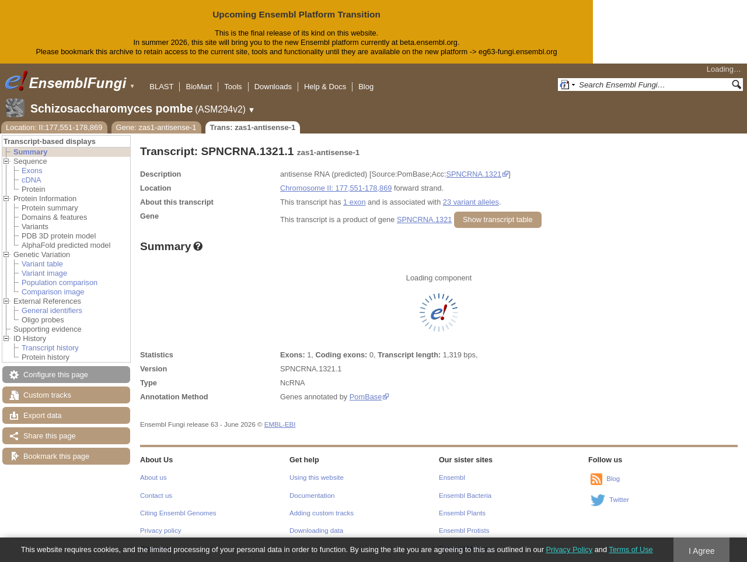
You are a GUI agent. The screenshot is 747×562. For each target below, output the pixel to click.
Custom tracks (47, 395)
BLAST (161, 86)
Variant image (44, 273)
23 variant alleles (471, 202)
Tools (233, 86)
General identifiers (52, 310)
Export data (42, 415)
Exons (32, 170)
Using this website (316, 477)
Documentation (311, 495)
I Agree (702, 551)
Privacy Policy (569, 549)
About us (153, 477)
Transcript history (50, 347)
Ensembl (452, 477)
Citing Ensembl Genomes (178, 513)
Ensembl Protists (464, 530)
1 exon (354, 202)
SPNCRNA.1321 (474, 174)
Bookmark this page (56, 456)
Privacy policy (160, 530)
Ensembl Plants (462, 513)
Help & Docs (325, 86)
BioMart (199, 86)
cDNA (31, 179)
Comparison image (53, 291)
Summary (30, 151)
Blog (366, 86)
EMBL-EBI (280, 424)
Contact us (156, 495)
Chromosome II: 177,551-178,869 (336, 188)
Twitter (619, 499)
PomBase (366, 396)
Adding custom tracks (321, 513)
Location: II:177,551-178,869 (54, 127)
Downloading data (316, 530)
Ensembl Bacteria (465, 495)
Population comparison (59, 282)
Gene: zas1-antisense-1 (156, 127)
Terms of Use (630, 549)
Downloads (273, 86)
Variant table (42, 263)
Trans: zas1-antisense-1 (253, 127)
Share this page (49, 435)
